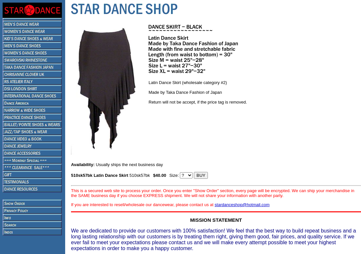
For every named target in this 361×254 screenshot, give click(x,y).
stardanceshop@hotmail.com (242, 204)
